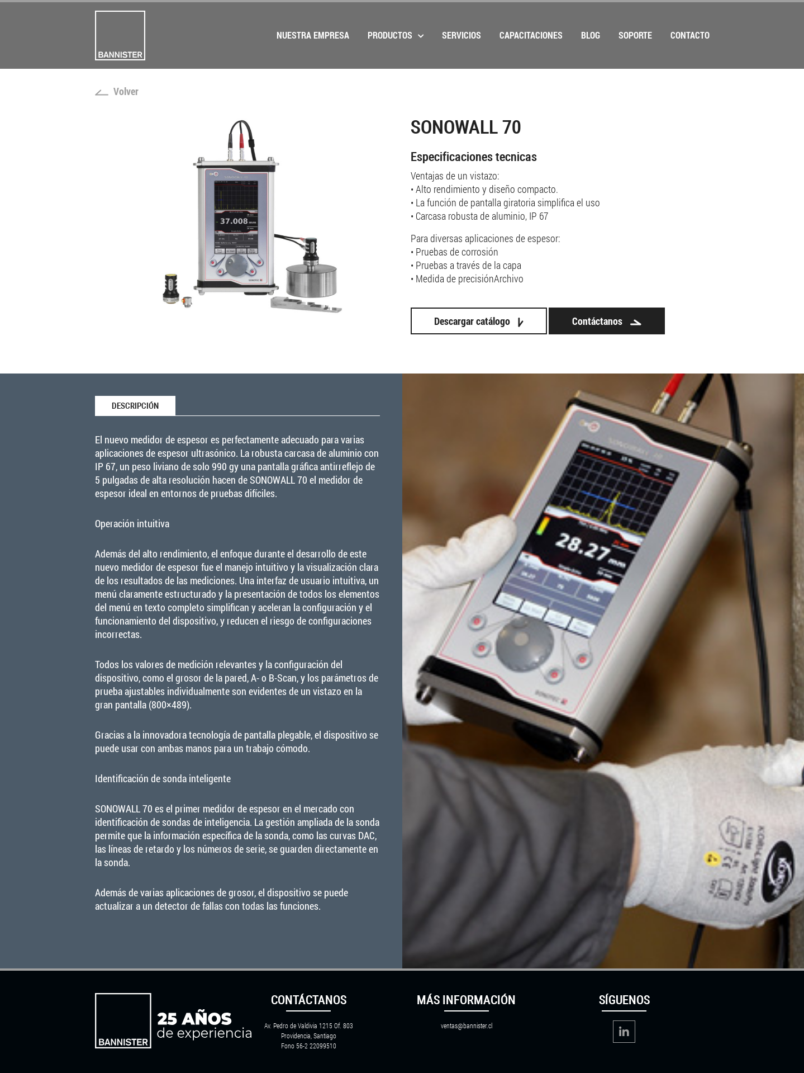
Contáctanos (606, 321)
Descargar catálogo (479, 321)
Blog (590, 35)
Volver (117, 91)
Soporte (635, 35)
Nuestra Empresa (313, 35)
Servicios (461, 35)
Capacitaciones (531, 35)
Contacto (690, 35)
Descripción (135, 406)
